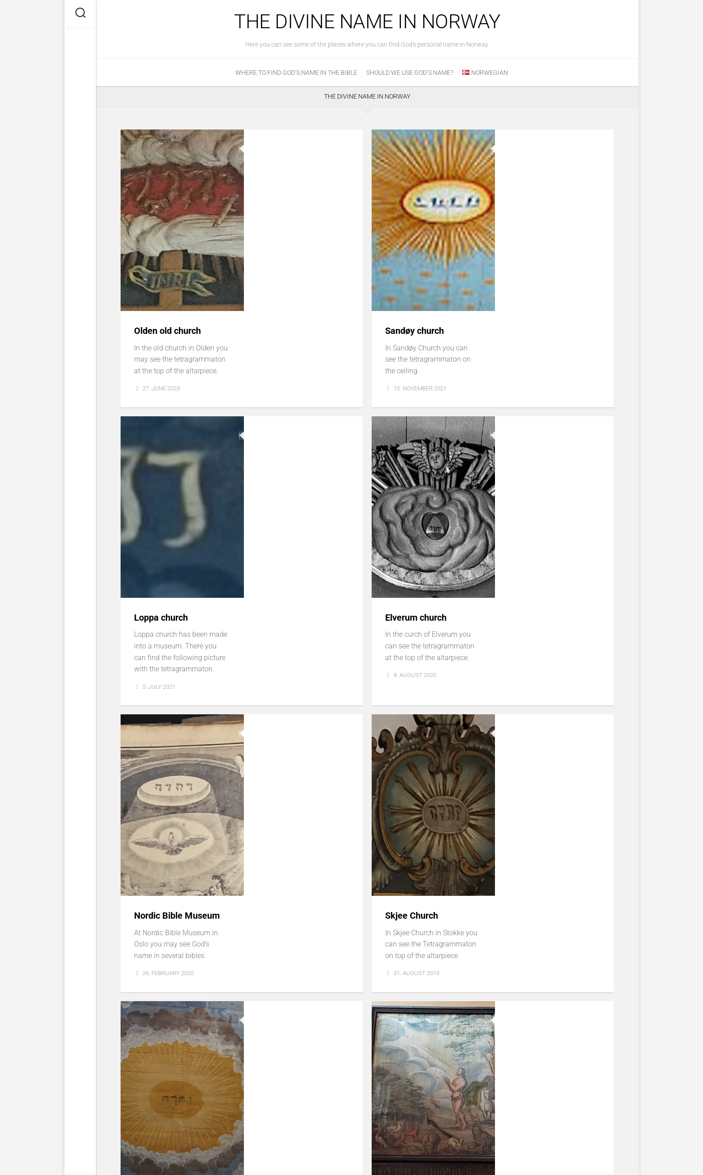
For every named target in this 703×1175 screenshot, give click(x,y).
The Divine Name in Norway (367, 22)
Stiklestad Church (544, 722)
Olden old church (291, 150)
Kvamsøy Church (291, 912)
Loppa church (284, 341)
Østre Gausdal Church (301, 722)
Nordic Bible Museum (301, 531)
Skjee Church (534, 531)
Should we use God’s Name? (409, 74)
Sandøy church (538, 150)
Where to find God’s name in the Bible (296, 74)
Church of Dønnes (544, 912)
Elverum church (539, 341)
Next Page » (592, 1101)
